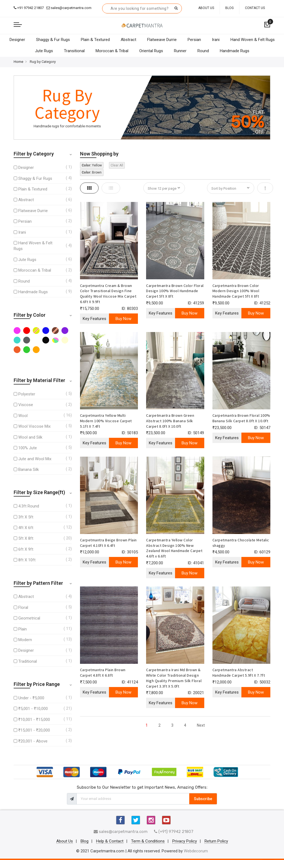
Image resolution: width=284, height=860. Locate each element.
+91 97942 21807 (29, 8)
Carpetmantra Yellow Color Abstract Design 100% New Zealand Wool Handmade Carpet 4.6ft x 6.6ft (174, 548)
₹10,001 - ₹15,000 (34, 719)
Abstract (128, 39)
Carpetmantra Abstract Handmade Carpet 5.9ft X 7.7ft (238, 672)
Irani (216, 39)
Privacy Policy (184, 841)
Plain (22, 629)
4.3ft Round (28, 506)
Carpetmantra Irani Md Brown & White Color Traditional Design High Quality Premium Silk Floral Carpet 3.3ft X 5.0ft (174, 677)
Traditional (27, 661)
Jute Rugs (44, 50)
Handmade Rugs (234, 50)
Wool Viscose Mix (34, 426)
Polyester (26, 394)
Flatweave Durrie (162, 39)
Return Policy (216, 841)
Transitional (74, 50)
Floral (23, 607)
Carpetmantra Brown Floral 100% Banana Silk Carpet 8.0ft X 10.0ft (241, 418)
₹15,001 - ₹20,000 (34, 730)
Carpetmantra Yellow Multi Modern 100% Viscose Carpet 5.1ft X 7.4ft (106, 421)
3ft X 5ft (25, 517)
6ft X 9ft (25, 549)
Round (203, 50)
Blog (229, 8)
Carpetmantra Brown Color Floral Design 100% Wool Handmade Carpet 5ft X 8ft (175, 291)
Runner (180, 50)
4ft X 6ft (25, 527)
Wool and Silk (30, 437)
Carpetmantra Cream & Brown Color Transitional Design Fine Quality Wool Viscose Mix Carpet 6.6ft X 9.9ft (108, 293)
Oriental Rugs (151, 50)
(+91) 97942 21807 (173, 831)
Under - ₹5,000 (31, 697)
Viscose (25, 404)
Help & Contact (109, 841)
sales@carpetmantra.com (68, 8)
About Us (206, 8)
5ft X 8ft (25, 538)
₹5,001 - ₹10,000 (33, 708)
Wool (23, 415)
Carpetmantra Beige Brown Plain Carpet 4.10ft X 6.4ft (108, 543)
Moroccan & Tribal (112, 50)
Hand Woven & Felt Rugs (252, 39)
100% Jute (27, 447)
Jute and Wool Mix (34, 458)
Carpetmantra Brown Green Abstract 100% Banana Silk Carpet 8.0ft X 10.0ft (170, 421)
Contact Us (255, 8)
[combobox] (142, 8)
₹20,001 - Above (33, 741)
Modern (25, 639)
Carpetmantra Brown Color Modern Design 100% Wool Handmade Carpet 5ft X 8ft (235, 291)
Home (18, 62)
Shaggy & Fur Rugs (53, 39)
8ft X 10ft (27, 559)
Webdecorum (196, 851)
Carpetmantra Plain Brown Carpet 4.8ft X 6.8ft (103, 672)
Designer (17, 39)
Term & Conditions (148, 841)
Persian (194, 39)
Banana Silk (28, 469)
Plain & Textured (95, 39)
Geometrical (29, 618)
